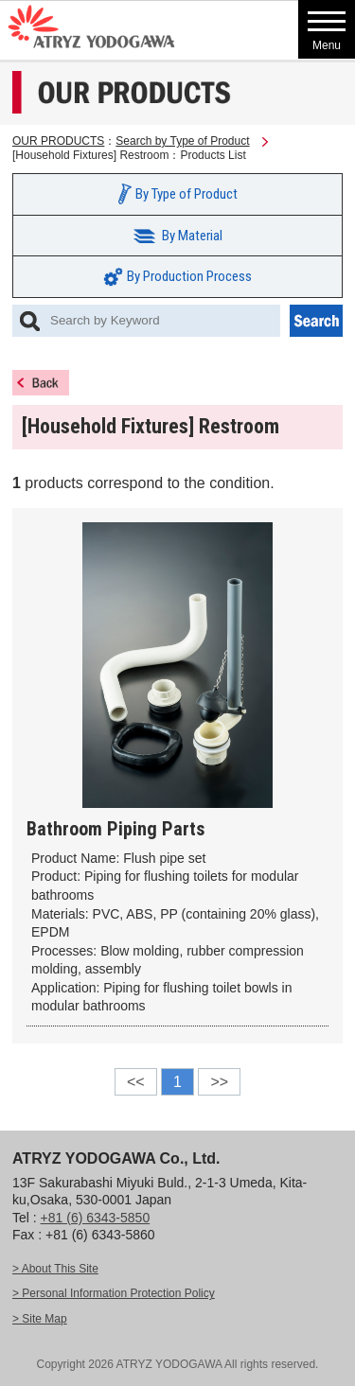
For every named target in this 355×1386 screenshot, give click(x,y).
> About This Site (55, 1268)
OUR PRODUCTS (58, 141)
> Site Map (39, 1318)
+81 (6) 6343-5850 (96, 1217)
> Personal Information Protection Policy (113, 1293)
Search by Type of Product (182, 141)
